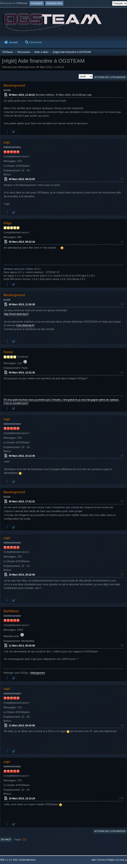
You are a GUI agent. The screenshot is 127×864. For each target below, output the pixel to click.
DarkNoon (11, 611)
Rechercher (33, 42)
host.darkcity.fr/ (25, 325)
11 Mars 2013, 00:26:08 (22, 645)
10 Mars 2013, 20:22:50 (22, 574)
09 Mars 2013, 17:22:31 (22, 501)
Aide (93, 860)
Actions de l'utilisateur (109, 77)
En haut (6, 839)
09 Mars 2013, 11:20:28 (22, 304)
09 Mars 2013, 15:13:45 (22, 455)
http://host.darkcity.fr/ (16, 313)
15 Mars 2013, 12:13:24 (22, 798)
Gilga (7, 223)
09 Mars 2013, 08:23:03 (22, 179)
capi (6, 142)
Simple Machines (27, 860)
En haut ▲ (122, 860)
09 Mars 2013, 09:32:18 (22, 241)
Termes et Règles (106, 860)
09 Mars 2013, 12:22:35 (22, 372)
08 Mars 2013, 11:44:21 (22, 94)
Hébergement (37, 672)
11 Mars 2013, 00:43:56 (22, 725)
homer (8, 352)
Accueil (11, 42)
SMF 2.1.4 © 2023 (9, 860)
